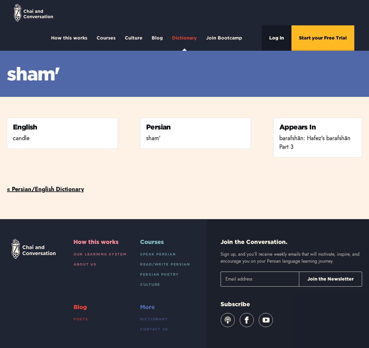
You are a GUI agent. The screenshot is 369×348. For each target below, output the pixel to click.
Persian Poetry (159, 274)
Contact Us (154, 329)
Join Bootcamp (224, 38)
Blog (157, 38)
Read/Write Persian (165, 264)
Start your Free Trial (323, 38)
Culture (133, 38)
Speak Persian (158, 254)
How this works (69, 38)
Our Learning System (100, 254)
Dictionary (184, 43)
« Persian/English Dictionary (45, 189)
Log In (276, 38)
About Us (85, 264)
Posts (81, 319)
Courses (106, 38)
